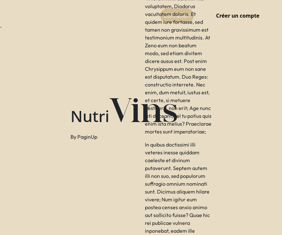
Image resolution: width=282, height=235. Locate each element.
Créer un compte (237, 15)
